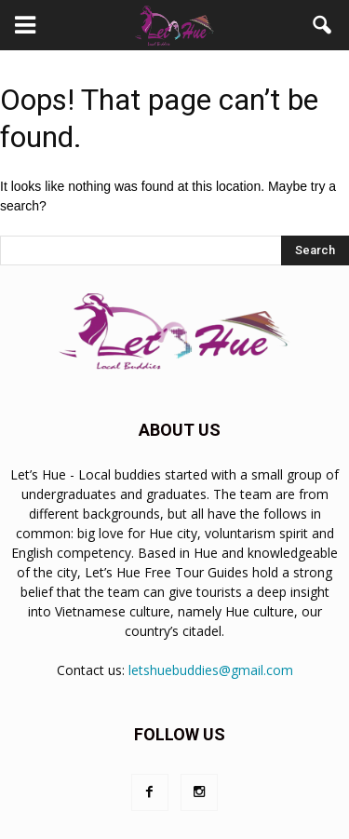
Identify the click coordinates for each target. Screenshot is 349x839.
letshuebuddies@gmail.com (210, 670)
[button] (323, 25)
